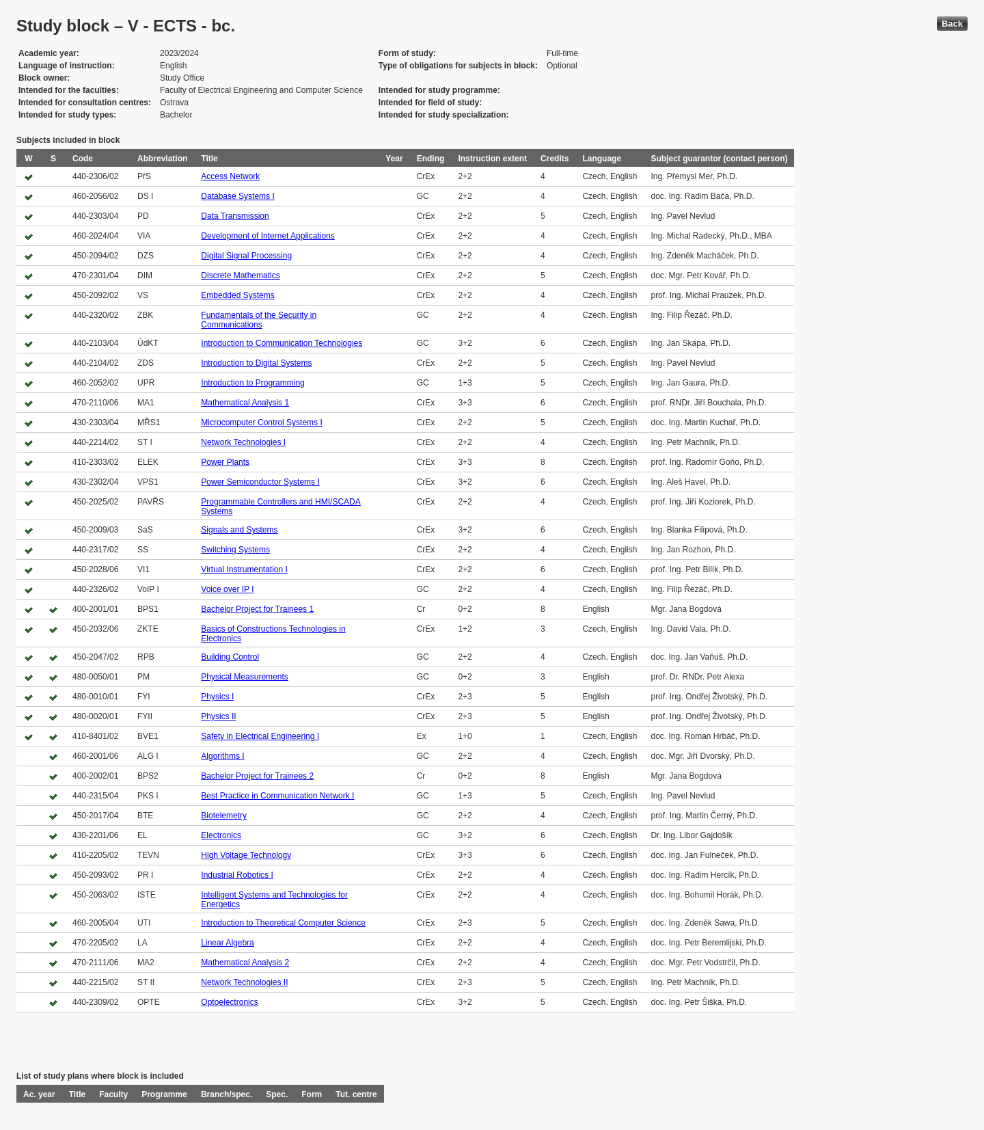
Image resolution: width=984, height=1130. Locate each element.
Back (952, 23)
